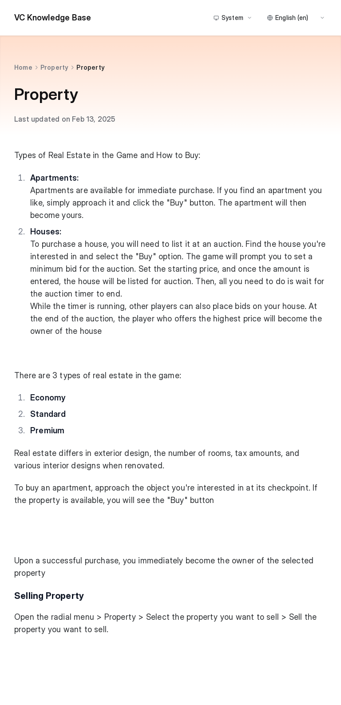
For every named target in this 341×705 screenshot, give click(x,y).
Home (23, 67)
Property (54, 67)
